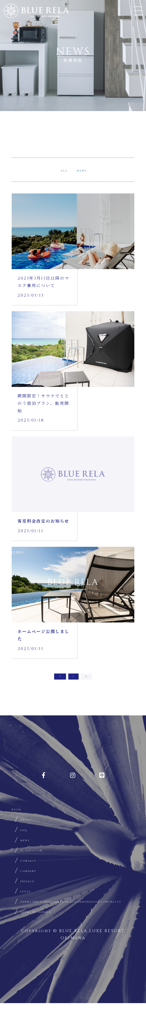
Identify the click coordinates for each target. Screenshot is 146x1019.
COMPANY (33, 874)
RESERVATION (38, 852)
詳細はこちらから (73, 248)
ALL (58, 170)
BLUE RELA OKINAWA (37, 11)
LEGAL (29, 897)
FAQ (25, 830)
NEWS (87, 170)
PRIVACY (31, 886)
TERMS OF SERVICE (45, 926)
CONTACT (33, 863)
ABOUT (29, 819)
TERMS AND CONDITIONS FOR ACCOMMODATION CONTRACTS (62, 911)
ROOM (20, 808)
